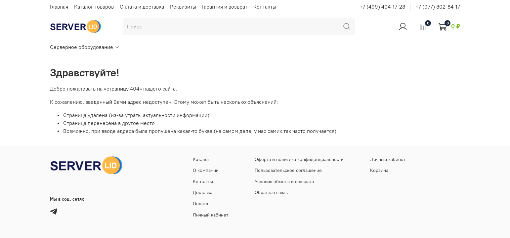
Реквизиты (183, 6)
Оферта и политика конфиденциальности (299, 159)
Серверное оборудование (84, 47)
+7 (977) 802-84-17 (437, 6)
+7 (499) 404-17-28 (382, 6)
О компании (206, 170)
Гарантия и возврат (224, 6)
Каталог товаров (94, 6)
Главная (59, 6)
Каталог (201, 159)
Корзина (379, 170)
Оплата (200, 204)
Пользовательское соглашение (288, 170)
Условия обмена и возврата (284, 181)
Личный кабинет (210, 215)
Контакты (264, 6)
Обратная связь (271, 192)
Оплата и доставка (142, 6)
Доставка (202, 192)
